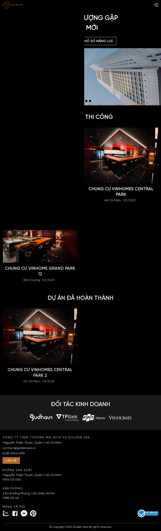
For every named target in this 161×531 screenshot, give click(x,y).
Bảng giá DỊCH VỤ (62, 41)
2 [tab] (76, 102)
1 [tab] (72, 102)
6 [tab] (91, 102)
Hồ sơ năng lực (98, 41)
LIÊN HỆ (11, 462)
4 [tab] (83, 102)
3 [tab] (80, 102)
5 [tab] (87, 102)
